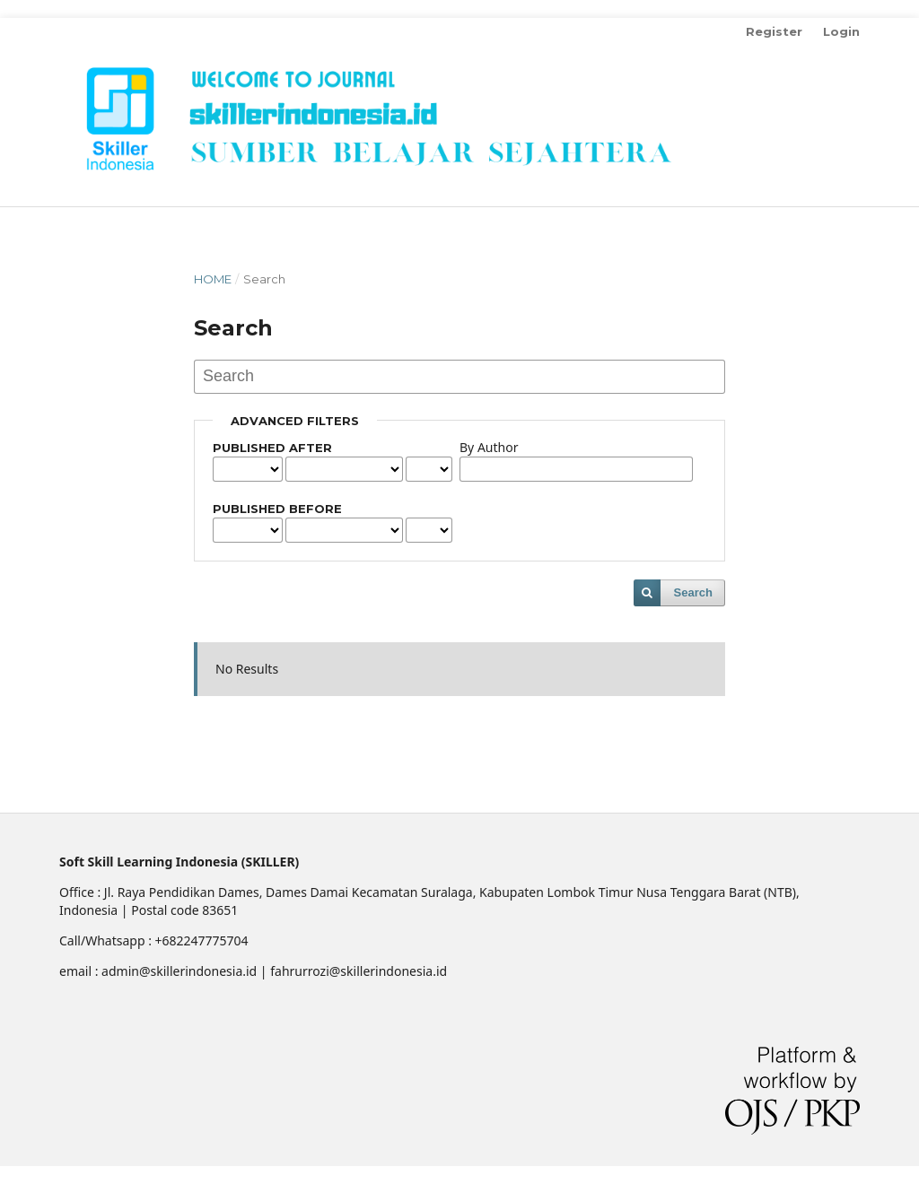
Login (841, 31)
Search (693, 592)
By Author (489, 447)
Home (213, 279)
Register (774, 31)
